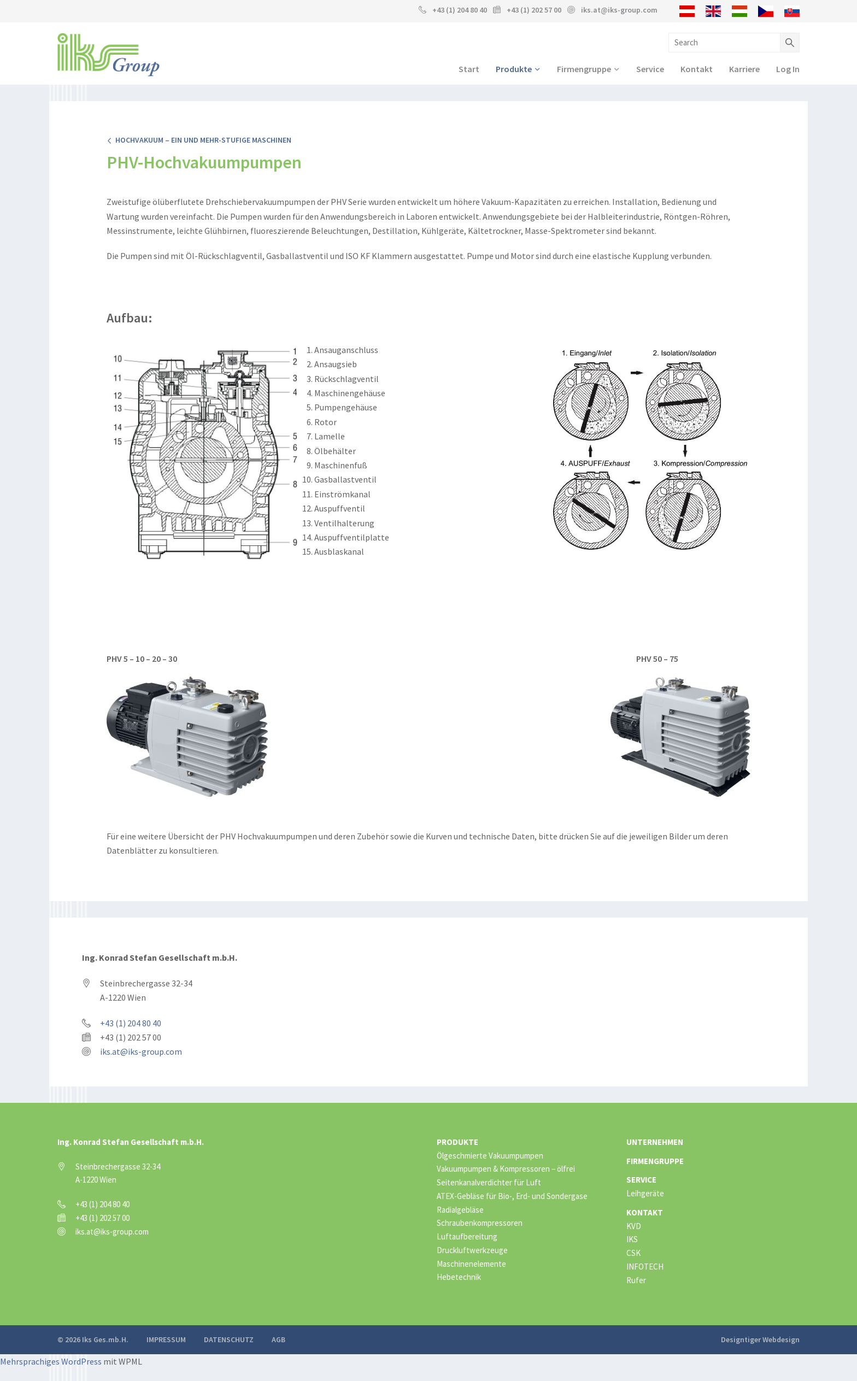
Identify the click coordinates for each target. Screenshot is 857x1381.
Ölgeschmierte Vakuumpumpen (490, 1156)
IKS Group (108, 55)
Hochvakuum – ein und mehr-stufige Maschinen (199, 141)
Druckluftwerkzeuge (472, 1251)
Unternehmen (654, 1143)
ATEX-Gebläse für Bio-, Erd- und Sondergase (512, 1197)
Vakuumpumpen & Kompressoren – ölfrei (506, 1170)
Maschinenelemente (471, 1265)
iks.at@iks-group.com (619, 10)
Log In (788, 69)
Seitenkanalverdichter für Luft (489, 1183)
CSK (633, 1254)
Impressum (166, 1341)
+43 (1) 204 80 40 (459, 10)
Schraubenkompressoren (480, 1224)
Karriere (744, 69)
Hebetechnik (459, 1278)
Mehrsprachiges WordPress (51, 1363)
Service (650, 69)
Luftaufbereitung (467, 1237)
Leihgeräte (645, 1194)
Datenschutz (229, 1341)
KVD (633, 1227)
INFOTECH (645, 1267)
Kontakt (696, 69)
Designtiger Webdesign (760, 1341)
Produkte (514, 69)
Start (469, 69)
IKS (632, 1241)
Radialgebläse (460, 1211)
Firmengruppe (584, 69)
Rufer (636, 1281)
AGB (278, 1341)
